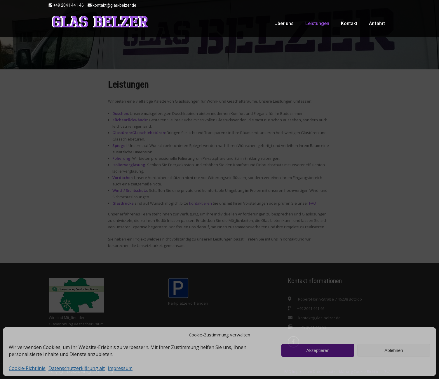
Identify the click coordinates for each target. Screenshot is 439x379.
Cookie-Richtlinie (27, 368)
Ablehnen (393, 350)
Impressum (120, 368)
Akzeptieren (317, 350)
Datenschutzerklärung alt (76, 368)
